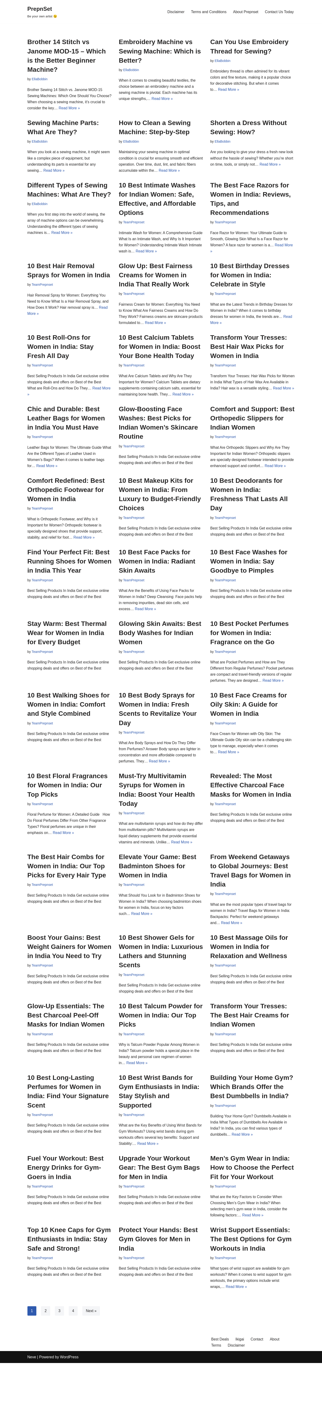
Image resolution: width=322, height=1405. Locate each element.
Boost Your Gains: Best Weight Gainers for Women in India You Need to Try (69, 982)
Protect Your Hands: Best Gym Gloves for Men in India (158, 1279)
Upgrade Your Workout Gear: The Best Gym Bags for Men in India (159, 1206)
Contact (257, 1381)
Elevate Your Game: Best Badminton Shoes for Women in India (157, 900)
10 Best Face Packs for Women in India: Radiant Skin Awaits (157, 577)
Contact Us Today (279, 12)
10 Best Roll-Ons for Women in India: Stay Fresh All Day (60, 352)
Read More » (86, 109)
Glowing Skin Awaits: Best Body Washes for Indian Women (160, 650)
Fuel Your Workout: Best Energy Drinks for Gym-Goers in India (65, 1206)
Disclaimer (173, 12)
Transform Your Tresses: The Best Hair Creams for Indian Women (249, 1051)
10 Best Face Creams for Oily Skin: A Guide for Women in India (248, 729)
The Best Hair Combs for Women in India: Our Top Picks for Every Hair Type (66, 900)
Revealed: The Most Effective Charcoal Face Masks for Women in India (250, 811)
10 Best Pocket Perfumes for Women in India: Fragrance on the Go (249, 650)
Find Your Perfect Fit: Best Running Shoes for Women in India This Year (69, 577)
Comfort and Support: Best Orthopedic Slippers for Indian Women (252, 425)
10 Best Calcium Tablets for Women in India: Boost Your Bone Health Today (160, 352)
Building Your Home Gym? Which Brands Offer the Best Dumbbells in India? (251, 1124)
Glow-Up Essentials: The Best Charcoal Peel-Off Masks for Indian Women (66, 1051)
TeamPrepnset (134, 225)
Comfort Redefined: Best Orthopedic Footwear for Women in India (66, 504)
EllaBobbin (40, 79)
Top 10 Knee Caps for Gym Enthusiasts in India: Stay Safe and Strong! (69, 1279)
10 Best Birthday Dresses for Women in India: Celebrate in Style (250, 279)
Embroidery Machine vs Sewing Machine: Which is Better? (160, 51)
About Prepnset (245, 12)
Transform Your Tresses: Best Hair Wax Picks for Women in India (248, 352)
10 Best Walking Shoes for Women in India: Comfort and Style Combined (68, 729)
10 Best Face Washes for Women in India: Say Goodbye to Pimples (249, 577)
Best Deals (220, 1381)
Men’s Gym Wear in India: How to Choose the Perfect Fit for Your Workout (252, 1206)
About (275, 1381)
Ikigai (240, 1381)
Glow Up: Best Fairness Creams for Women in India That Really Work (156, 279)
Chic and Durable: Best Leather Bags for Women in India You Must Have (66, 425)
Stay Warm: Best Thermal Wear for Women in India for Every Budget (67, 650)
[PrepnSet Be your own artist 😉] (42, 11)
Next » (91, 1352)
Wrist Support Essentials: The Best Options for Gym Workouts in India (251, 1279)
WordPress (69, 1399)
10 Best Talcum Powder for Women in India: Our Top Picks (161, 1051)
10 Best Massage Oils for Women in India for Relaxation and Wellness (249, 982)
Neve (31, 1399)
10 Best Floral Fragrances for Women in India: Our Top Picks (67, 811)
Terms (216, 1387)
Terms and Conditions (207, 12)
